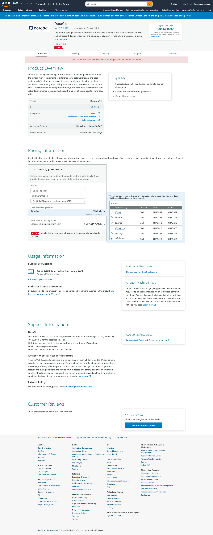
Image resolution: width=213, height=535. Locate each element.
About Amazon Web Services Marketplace (152, 446)
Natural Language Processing (118, 481)
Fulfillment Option (39, 196)
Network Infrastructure (81, 510)
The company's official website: (140, 272)
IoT (108, 445)
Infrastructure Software (47, 454)
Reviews (172, 53)
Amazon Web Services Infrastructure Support (147, 340)
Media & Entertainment (81, 489)
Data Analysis (43, 471)
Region (33, 185)
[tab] (67, 212)
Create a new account (201, 4)
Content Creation (44, 468)
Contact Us (145, 495)
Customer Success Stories (151, 456)
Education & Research (80, 477)
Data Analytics (78, 500)
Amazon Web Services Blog (152, 459)
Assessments (112, 495)
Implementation (113, 498)
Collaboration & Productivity (49, 486)
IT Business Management (47, 501)
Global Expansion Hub (170, 10)
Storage (75, 519)
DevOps (41, 451)
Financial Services (79, 480)
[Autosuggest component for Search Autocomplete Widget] (150, 4)
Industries (76, 474)
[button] (175, 4)
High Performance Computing (84, 504)
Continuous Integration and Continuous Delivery (88, 455)
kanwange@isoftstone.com (79, 386)
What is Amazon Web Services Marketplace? (153, 451)
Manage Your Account (150, 470)
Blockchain (42, 482)
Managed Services (114, 501)
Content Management (46, 492)
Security (41, 457)
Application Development (82, 448)
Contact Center (44, 489)
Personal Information (149, 479)
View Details (156, 36)
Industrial (76, 486)
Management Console (149, 473)
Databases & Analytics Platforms (82, 116)
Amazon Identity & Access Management (157, 485)
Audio (109, 462)
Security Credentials (149, 489)
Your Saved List (61, 10)
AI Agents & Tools (45, 465)
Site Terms (42, 530)
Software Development (47, 474)
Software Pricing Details (41, 207)
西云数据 (62, 28)
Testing (75, 469)
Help (209, 10)
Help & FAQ (145, 465)
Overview (41, 53)
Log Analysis (77, 463)
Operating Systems (79, 513)
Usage (106, 53)
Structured (111, 484)
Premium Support (114, 504)
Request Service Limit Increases (153, 492)
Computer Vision (113, 465)
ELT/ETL (93, 113)
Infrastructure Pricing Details (43, 220)
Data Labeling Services (115, 468)
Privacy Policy (52, 530)
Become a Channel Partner (113, 10)
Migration (41, 460)
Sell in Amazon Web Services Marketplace (142, 10)
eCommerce (42, 498)
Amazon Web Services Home (193, 10)
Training (110, 507)
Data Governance (89, 120)
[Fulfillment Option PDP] (58, 201)
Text (108, 487)
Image (109, 474)
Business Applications (46, 479)
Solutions (41, 445)
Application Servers (79, 451)
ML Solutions (112, 478)
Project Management (46, 504)
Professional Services (115, 492)
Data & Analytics (44, 448)
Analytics (110, 448)
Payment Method (148, 482)
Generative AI (112, 471)
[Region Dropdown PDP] (58, 190)
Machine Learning (114, 459)
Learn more (148, 304)
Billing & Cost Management (152, 476)
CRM (39, 495)
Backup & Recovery (79, 497)
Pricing (75, 53)
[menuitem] (40, 279)
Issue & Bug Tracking (80, 460)
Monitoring (76, 466)
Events (143, 462)
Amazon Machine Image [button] (91, 132)
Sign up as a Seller (114, 515)
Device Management (115, 451)
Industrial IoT (112, 454)
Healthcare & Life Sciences (82, 483)
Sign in (186, 4)
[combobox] (116, 4)
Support (139, 53)
